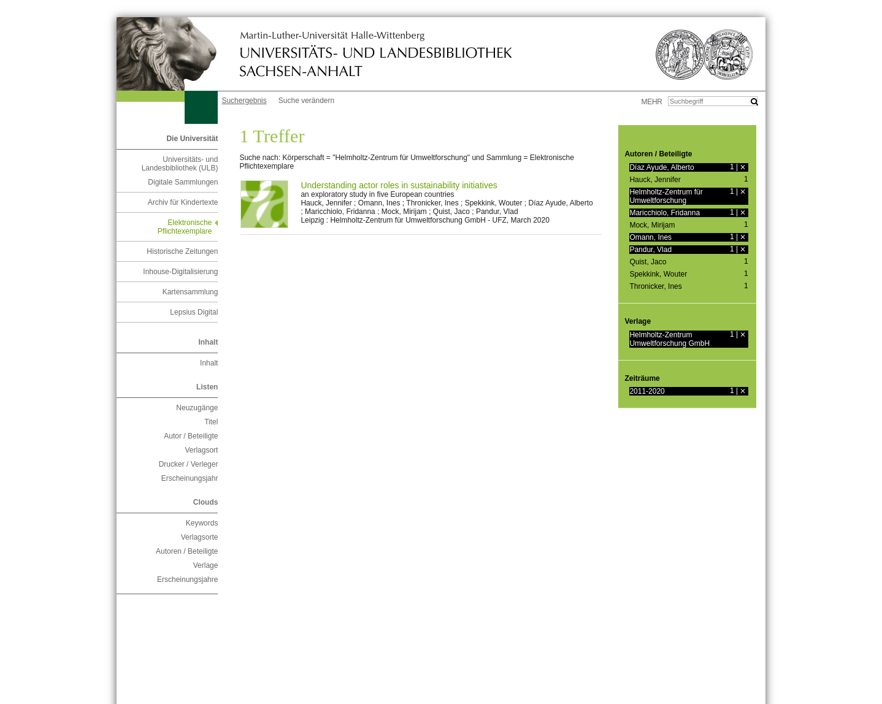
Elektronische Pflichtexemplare (185, 226)
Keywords (202, 523)
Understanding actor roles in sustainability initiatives (399, 185)
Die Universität (192, 138)
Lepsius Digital (194, 312)
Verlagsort (201, 450)
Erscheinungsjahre (187, 579)
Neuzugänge (197, 408)
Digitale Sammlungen (183, 182)
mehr (652, 102)
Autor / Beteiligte (191, 436)
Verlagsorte (199, 537)
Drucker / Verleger (188, 464)
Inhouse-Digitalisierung (180, 271)
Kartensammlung (190, 292)
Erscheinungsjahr (189, 478)
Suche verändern (306, 100)
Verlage (205, 565)
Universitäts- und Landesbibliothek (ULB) (180, 163)
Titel (211, 422)
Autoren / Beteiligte (187, 551)
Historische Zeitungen (182, 251)
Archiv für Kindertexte (183, 202)
